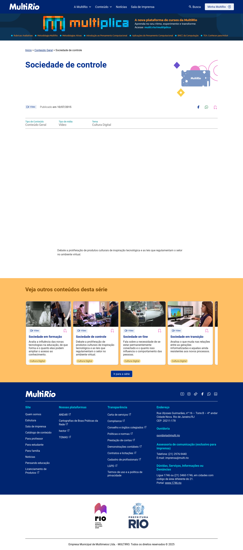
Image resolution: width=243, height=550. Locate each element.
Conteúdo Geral (43, 50)
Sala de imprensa (35, 426)
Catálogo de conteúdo (38, 432)
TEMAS (65, 437)
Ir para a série (122, 374)
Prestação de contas (121, 440)
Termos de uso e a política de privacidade (124, 473)
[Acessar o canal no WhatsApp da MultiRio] (209, 394)
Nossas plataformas (72, 407)
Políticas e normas (120, 434)
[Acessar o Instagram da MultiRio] (189, 394)
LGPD (112, 466)
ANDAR (65, 414)
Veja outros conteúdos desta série (66, 289)
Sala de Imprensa (142, 7)
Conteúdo (103, 7)
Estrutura (30, 420)
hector (64, 430)
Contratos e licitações (122, 453)
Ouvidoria (163, 428)
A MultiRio (82, 7)
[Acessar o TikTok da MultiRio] (196, 394)
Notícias (121, 7)
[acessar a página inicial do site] (24, 6)
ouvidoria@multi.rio (168, 435)
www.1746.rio (173, 482)
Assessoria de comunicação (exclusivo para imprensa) (186, 446)
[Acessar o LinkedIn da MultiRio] (216, 394)
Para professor (34, 438)
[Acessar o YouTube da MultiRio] (182, 394)
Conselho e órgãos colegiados (127, 427)
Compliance (116, 421)
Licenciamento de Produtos (35, 470)
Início (28, 50)
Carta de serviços (119, 414)
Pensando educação (37, 463)
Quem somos (33, 414)
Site (28, 407)
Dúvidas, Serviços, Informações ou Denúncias (180, 467)
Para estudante (34, 444)
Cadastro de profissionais (124, 459)
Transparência (117, 407)
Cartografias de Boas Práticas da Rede (78, 422)
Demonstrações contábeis (124, 446)
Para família (32, 450)
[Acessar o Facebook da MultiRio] (202, 394)
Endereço (163, 407)
